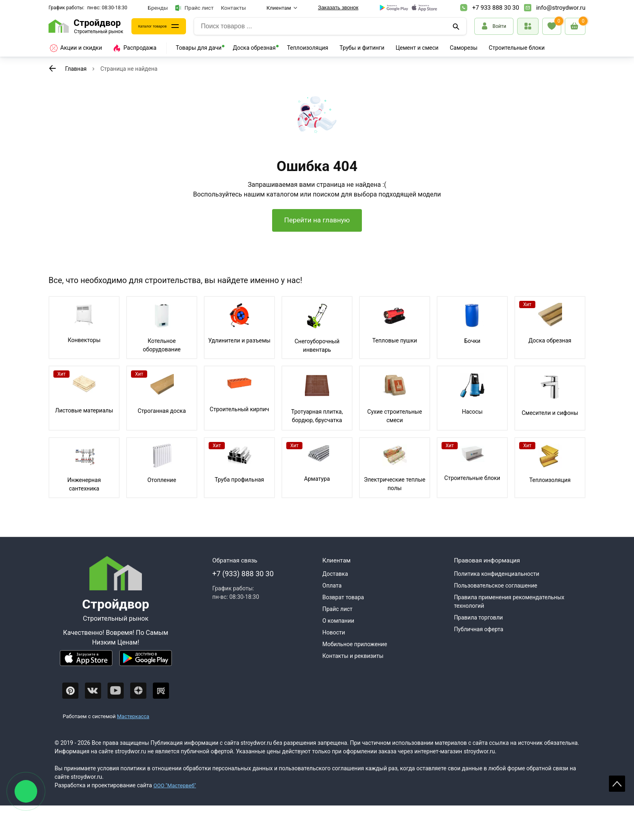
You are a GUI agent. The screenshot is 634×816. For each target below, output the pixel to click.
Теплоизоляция (307, 47)
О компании (338, 631)
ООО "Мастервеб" (176, 796)
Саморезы (463, 47)
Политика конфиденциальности (496, 584)
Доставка (335, 584)
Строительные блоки (517, 47)
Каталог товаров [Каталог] (160, 26)
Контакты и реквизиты (352, 666)
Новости (333, 643)
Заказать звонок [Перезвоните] (338, 7)
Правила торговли (478, 628)
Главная (76, 69)
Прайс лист (194, 7)
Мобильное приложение (354, 654)
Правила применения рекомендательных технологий (509, 612)
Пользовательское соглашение (495, 596)
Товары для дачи (199, 47)
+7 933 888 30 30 (495, 7)
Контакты (233, 7)
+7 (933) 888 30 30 (243, 584)
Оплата (332, 596)
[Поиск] (457, 26)
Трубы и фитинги (362, 47)
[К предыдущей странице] (52, 68)
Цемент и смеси (417, 47)
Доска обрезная (254, 47)
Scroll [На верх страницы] (617, 784)
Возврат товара (343, 608)
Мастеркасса (133, 726)
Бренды (158, 7)
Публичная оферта (478, 639)
